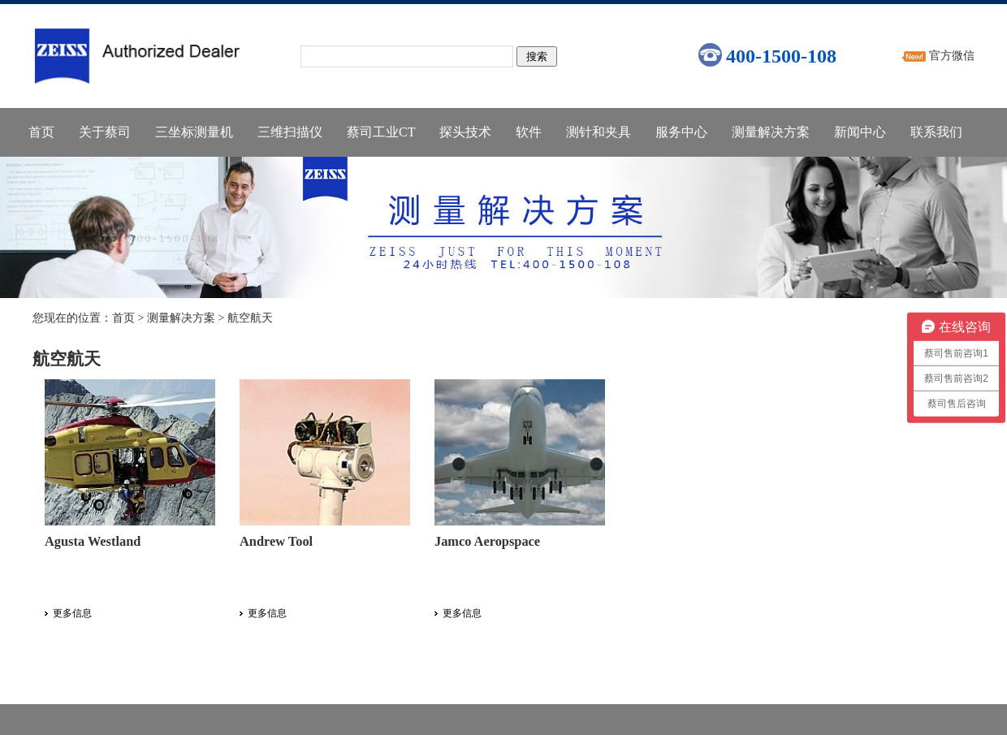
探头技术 (465, 132)
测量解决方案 (771, 132)
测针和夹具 (598, 132)
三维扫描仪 (289, 132)
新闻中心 (860, 132)
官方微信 (952, 56)
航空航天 (250, 318)
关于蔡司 (105, 132)
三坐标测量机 (194, 132)
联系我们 (936, 132)
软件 (529, 132)
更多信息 (72, 613)
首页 (41, 132)
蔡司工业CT (381, 132)
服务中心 (681, 132)
